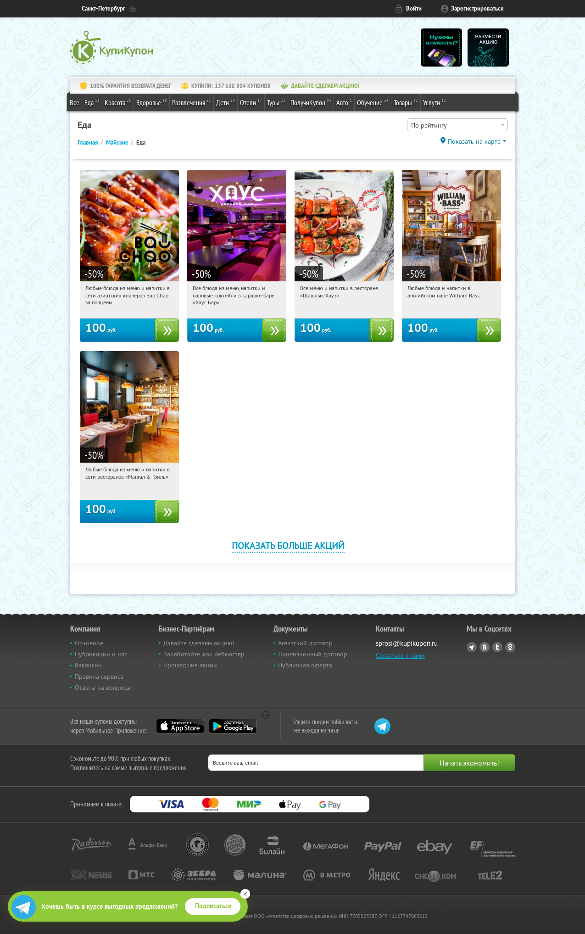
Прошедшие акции (190, 665)
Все (74, 102)
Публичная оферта (305, 665)
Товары (406, 102)
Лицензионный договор (312, 654)
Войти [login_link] (414, 8)
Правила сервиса (99, 676)
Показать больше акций (288, 545)
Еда (92, 102)
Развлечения (191, 102)
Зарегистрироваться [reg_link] (477, 8)
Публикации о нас (101, 654)
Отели (251, 102)
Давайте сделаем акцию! (198, 643)
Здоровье (151, 102)
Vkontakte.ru (484, 647)
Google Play (233, 726)
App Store (180, 726)
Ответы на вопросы (102, 687)
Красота (118, 102)
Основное (89, 643)
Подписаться (213, 906)
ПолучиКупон (310, 102)
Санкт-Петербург (103, 8)
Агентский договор (305, 643)
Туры (276, 102)
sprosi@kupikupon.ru (407, 643)
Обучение (373, 102)
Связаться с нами (400, 655)
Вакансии (88, 665)
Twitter (497, 647)
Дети (225, 102)
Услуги (434, 102)
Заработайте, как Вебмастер (204, 654)
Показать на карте (474, 141)
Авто (344, 102)
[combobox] (457, 124)
